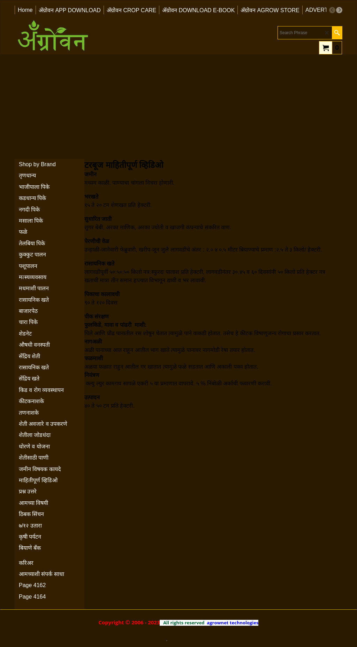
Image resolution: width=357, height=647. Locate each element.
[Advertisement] (178, 106)
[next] (339, 10)
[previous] (332, 10)
